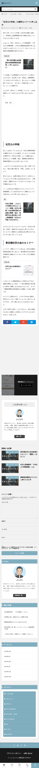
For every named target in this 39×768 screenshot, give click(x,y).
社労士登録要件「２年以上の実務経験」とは (28, 466)
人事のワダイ (9, 699)
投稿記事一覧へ (19, 595)
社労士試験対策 (10, 719)
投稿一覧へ (19, 436)
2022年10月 (7, 676)
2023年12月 (7, 661)
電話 (27, 765)
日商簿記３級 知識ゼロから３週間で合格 (16, 617)
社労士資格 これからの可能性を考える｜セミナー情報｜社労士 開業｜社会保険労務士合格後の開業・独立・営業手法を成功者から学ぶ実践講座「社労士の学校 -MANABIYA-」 (13, 212)
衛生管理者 (9, 734)
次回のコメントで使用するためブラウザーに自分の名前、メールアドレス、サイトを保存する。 (19, 548)
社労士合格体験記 (11, 709)
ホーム (4, 765)
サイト (3, 537)
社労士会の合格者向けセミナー (13, 267)
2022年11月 (7, 671)
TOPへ (35, 765)
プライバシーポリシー (14, 753)
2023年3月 (7, 666)
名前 (4, 521)
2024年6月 (7, 656)
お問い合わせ (28, 753)
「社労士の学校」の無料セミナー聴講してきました (18, 634)
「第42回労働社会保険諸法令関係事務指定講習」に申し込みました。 (13, 63)
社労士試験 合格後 (16, 14)
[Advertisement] (19, 121)
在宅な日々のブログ (25, 757)
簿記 (7, 724)
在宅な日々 (9, 704)
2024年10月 (7, 651)
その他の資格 (9, 694)
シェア (12, 765)
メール (4, 529)
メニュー (19, 765)
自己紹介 (8, 729)
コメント (5, 502)
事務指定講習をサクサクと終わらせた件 (28, 478)
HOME (5, 14)
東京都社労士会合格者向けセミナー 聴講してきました (28, 454)
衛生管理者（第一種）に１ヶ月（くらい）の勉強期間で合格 (19, 628)
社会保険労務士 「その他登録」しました (16, 612)
